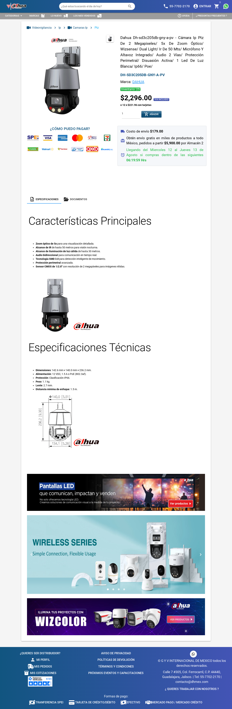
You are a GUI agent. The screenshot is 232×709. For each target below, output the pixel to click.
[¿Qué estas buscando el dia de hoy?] (93, 6)
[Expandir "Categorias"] (14, 16)
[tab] (44, 199)
